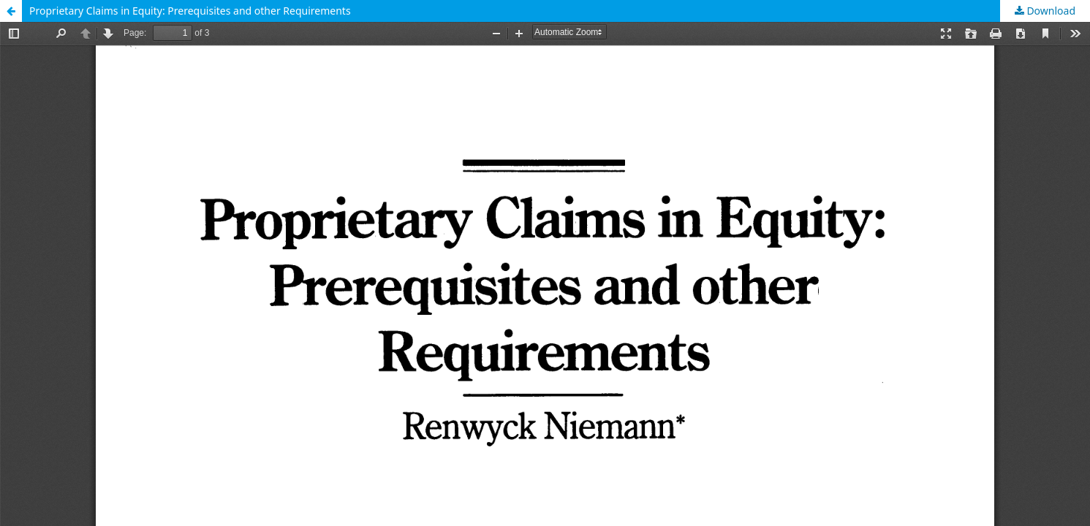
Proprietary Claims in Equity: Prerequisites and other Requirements (190, 11)
